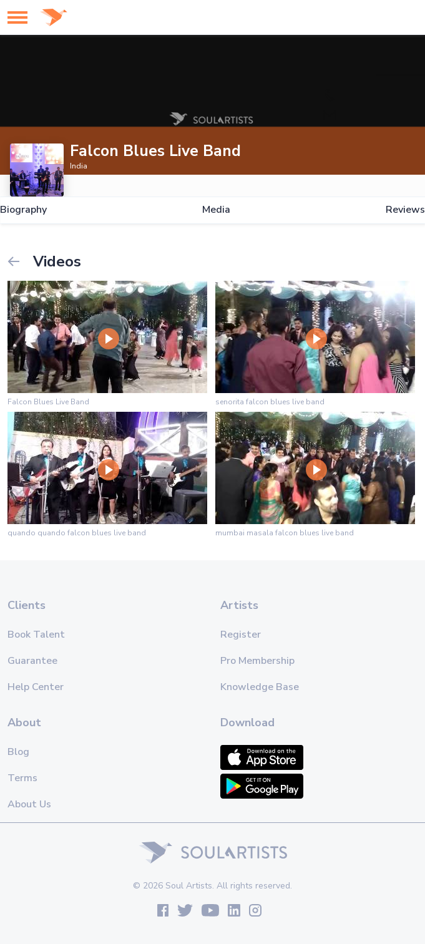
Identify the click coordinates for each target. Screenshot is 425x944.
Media (216, 210)
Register (240, 634)
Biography (23, 210)
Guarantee (32, 660)
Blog (18, 752)
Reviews (405, 210)
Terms (22, 778)
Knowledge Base (259, 687)
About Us (29, 804)
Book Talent (36, 634)
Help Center (35, 687)
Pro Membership (257, 660)
